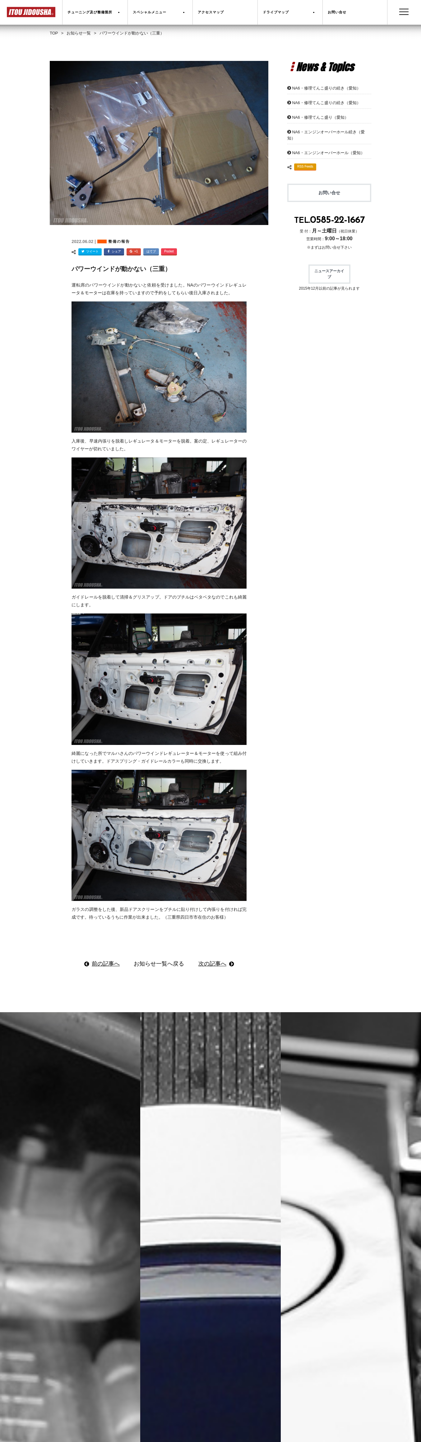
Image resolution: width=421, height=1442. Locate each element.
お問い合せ (329, 192)
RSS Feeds (305, 166)
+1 (133, 252)
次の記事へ (212, 964)
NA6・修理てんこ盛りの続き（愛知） (326, 88)
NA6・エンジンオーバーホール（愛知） (328, 152)
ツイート (89, 252)
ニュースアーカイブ (329, 274)
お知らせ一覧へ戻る (159, 964)
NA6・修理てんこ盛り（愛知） (320, 117)
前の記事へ (106, 964)
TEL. (329, 221)
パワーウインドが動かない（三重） (121, 268)
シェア (113, 252)
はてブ (151, 251)
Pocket (169, 251)
